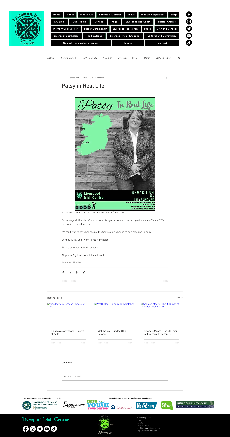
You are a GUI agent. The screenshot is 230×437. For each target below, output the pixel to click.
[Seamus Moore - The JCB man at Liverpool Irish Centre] (162, 314)
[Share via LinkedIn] (77, 272)
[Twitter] (189, 29)
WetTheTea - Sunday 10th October (112, 333)
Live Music (77, 262)
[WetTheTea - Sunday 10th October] (115, 314)
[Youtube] (189, 36)
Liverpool (122, 58)
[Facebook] (189, 14)
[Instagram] (189, 21)
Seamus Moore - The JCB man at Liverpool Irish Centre (161, 333)
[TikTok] (189, 43)
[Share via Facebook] (63, 272)
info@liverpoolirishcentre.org (148, 428)
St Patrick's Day (163, 58)
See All (180, 297)
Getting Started (68, 58)
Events (135, 58)
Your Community (89, 58)
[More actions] (166, 78)
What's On (107, 58)
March (147, 58)
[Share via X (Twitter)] (70, 272)
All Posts (51, 58)
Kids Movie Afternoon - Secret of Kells (67, 333)
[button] (179, 58)
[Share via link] (84, 272)
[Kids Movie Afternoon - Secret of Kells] (68, 314)
